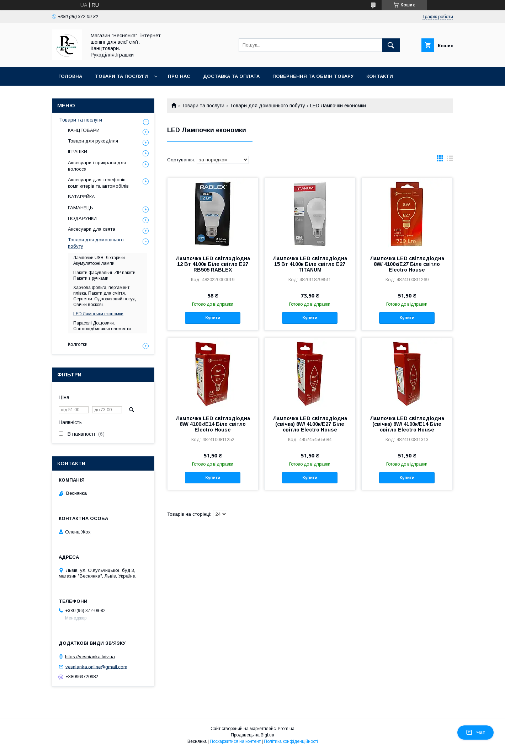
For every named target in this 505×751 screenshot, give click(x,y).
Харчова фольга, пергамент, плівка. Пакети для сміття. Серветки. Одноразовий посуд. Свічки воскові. (105, 296)
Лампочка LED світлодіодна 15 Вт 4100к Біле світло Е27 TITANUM (310, 264)
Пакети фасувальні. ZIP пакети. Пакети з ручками (105, 275)
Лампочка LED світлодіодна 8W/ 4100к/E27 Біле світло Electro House (407, 264)
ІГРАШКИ (77, 151)
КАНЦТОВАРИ (84, 130)
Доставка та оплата (231, 76)
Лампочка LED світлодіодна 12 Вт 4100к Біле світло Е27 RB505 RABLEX (213, 264)
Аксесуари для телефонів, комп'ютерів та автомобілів (98, 183)
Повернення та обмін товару (313, 76)
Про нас (179, 76)
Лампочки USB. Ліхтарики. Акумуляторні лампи (99, 260)
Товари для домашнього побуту (267, 105)
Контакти (379, 76)
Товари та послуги (121, 76)
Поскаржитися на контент (235, 741)
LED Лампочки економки (98, 313)
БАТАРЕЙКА (81, 196)
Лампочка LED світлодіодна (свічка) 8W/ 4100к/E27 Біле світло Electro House (310, 424)
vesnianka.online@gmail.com (96, 666)
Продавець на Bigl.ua (252, 735)
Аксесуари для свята (91, 229)
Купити (212, 317)
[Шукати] (391, 45)
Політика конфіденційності (291, 741)
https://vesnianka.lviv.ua (90, 656)
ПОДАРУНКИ (82, 218)
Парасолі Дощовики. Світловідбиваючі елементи (102, 326)
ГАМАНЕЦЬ (80, 207)
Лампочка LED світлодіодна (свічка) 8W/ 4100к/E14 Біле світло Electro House (407, 424)
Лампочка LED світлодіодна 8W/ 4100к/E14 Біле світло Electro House (213, 424)
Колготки (77, 344)
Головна (70, 76)
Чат (475, 732)
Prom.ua (286, 728)
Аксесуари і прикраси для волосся (97, 166)
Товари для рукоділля (93, 141)
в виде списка (450, 160)
